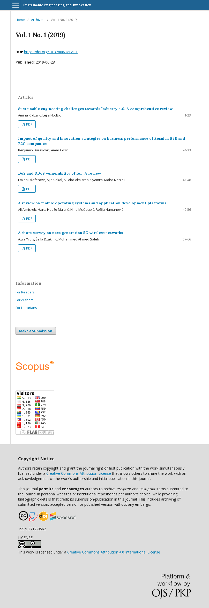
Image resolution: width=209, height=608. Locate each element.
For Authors (25, 300)
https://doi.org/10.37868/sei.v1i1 (51, 51)
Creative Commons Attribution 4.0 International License (113, 552)
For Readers (25, 292)
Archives (37, 19)
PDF (28, 124)
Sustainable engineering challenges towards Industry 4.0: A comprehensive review (95, 108)
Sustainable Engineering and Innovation (57, 5)
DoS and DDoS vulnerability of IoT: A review (59, 173)
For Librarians (26, 307)
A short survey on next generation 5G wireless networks (70, 232)
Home (20, 19)
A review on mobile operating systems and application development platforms (92, 203)
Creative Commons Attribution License (78, 473)
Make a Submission (35, 331)
